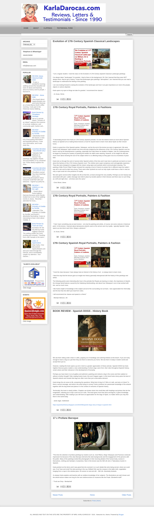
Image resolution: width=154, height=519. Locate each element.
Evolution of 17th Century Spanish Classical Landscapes (86, 41)
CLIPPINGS (48, 28)
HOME (26, 28)
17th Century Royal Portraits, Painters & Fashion (81, 195)
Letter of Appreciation (36, 242)
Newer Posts (58, 495)
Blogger (121, 514)
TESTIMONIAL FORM (65, 28)
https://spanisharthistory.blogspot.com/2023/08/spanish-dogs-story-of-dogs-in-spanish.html (82, 405)
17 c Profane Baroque (65, 418)
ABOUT (36, 28)
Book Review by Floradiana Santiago (37, 114)
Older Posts (126, 495)
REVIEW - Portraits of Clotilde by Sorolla (38, 132)
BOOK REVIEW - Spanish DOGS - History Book (80, 311)
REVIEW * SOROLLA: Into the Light (37, 187)
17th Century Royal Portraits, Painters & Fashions (82, 107)
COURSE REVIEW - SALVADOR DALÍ (39, 150)
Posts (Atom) (96, 501)
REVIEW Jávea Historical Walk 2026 (37, 78)
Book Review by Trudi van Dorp (37, 224)
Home (92, 495)
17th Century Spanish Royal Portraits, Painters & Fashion (86, 243)
